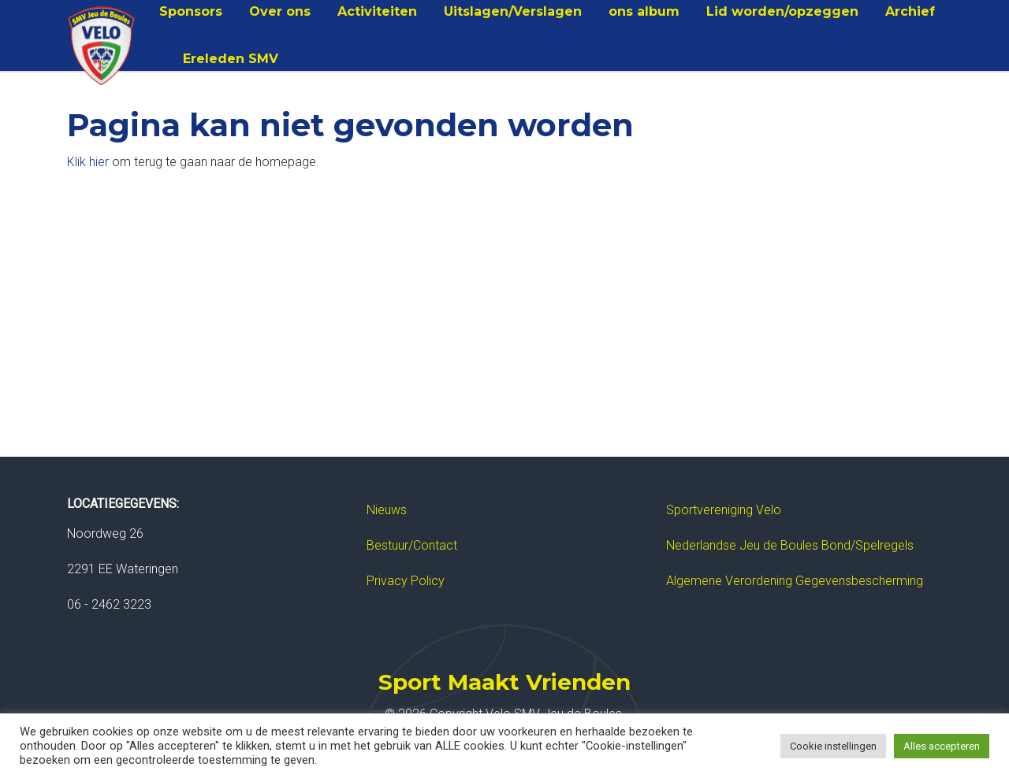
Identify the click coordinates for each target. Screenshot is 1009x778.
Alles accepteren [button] (941, 746)
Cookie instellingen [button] (833, 746)
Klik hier (88, 161)
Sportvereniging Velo (723, 509)
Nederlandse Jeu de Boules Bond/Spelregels (790, 545)
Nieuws (387, 509)
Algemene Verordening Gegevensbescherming (794, 580)
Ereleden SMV (230, 58)
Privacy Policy (406, 580)
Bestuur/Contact (412, 545)
